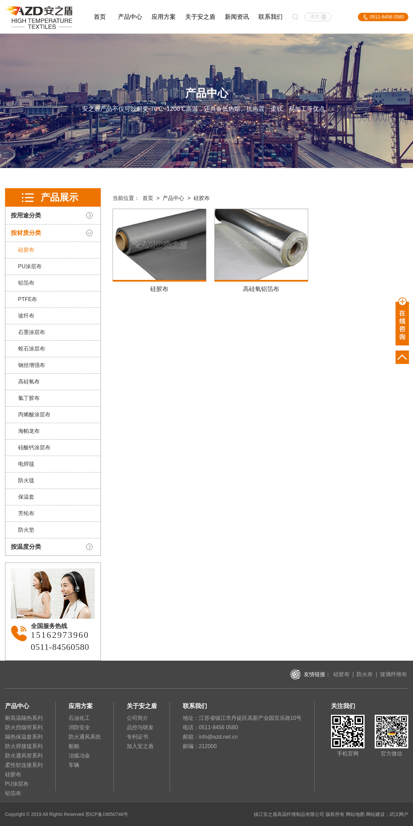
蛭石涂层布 (31, 349)
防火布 (365, 674)
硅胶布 (26, 250)
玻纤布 (26, 316)
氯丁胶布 (28, 398)
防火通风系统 (85, 737)
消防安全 (79, 727)
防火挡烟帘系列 (24, 727)
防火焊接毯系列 (24, 746)
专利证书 (137, 737)
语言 (315, 16)
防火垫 (26, 530)
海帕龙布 (28, 431)
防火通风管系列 (24, 755)
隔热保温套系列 (24, 737)
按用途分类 (25, 215)
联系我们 (270, 16)
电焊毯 (26, 464)
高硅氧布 (28, 381)
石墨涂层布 (31, 332)
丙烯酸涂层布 (34, 414)
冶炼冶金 (79, 755)
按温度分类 (25, 546)
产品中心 (130, 16)
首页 (100, 16)
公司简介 (137, 718)
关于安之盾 (200, 16)
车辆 (74, 765)
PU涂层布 (29, 266)
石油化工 (79, 718)
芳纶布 (26, 513)
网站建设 (375, 814)
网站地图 (355, 814)
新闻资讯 (237, 16)
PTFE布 (27, 299)
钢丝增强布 (31, 365)
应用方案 (164, 16)
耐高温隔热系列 (24, 718)
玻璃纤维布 (393, 674)
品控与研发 (140, 727)
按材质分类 (25, 233)
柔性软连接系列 (24, 765)
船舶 (74, 746)
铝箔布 (26, 283)
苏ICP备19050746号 (106, 814)
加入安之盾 (140, 746)
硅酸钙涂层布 (34, 447)
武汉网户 (398, 814)
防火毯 (26, 480)
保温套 (26, 497)
